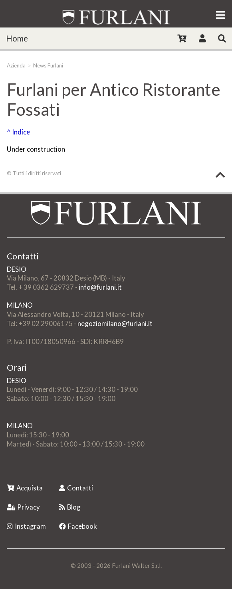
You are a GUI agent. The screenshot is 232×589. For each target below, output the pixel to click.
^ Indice (18, 132)
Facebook (78, 526)
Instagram (26, 526)
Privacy (23, 507)
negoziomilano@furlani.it (115, 323)
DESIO (16, 269)
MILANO (20, 305)
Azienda (16, 65)
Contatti (76, 488)
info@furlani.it (100, 287)
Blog (70, 507)
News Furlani (48, 65)
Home (17, 38)
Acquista (25, 488)
